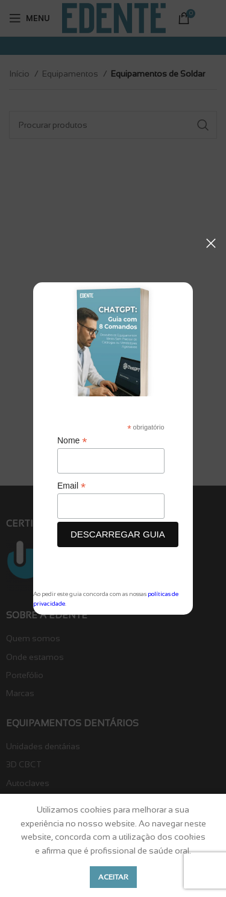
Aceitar (113, 877)
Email (71, 486)
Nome (72, 440)
